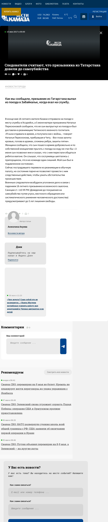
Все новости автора (73, 90)
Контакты (78, 3)
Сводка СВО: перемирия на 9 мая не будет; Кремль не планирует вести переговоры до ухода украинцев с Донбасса (18, 366)
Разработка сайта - (96, 513)
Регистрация (99, 11)
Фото (38, 3)
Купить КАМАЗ (11, 11)
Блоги (28, 3)
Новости (6, 3)
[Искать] (75, 16)
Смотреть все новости (24, 345)
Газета (65, 3)
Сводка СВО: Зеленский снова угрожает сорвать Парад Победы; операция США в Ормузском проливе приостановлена (19, 395)
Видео (18, 3)
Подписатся (70, 117)
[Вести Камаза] (16, 16)
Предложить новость (77, 355)
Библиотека (51, 3)
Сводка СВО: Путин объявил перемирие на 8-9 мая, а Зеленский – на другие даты (18, 448)
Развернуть (54, 501)
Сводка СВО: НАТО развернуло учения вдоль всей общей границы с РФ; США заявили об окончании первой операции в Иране (18, 423)
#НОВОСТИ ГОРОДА (18, 86)
